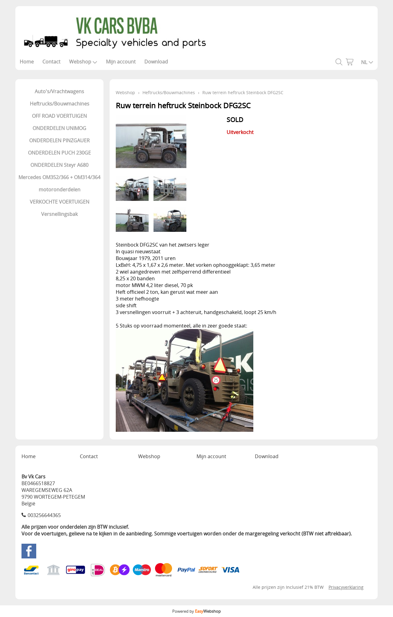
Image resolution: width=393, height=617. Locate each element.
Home (27, 61)
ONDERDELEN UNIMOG (59, 128)
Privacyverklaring (346, 587)
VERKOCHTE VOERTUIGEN (59, 201)
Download (156, 61)
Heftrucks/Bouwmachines (59, 103)
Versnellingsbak (59, 214)
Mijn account (121, 61)
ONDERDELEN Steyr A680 (59, 165)
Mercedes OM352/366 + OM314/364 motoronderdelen (59, 183)
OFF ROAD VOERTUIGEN (59, 116)
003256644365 (44, 515)
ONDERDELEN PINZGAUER (59, 140)
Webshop (83, 61)
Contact (51, 61)
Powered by (196, 611)
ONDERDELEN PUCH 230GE (59, 152)
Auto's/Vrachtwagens (59, 91)
